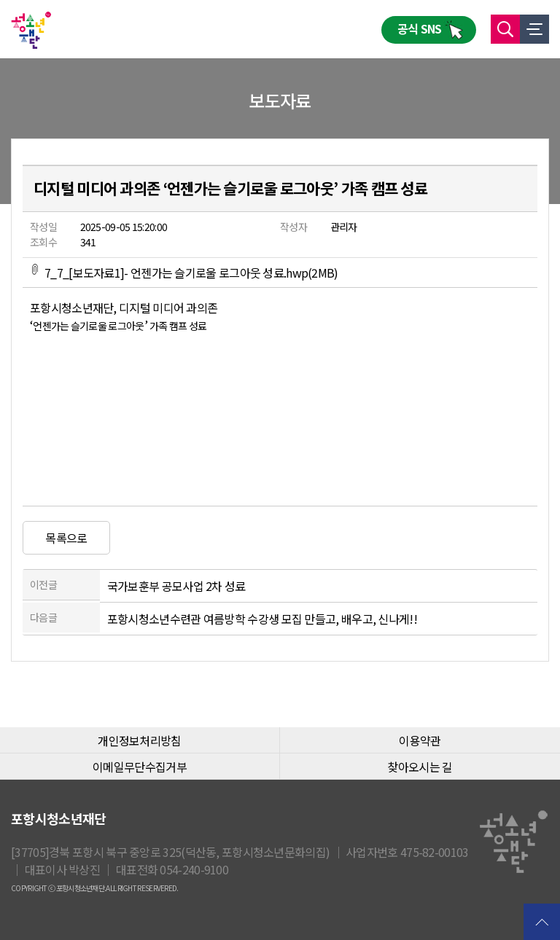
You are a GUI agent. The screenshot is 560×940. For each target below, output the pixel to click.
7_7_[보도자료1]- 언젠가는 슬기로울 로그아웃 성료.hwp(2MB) (184, 272)
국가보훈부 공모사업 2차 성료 (176, 586)
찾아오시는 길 (419, 766)
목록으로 (66, 538)
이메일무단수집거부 (140, 766)
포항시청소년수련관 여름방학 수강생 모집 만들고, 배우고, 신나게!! (262, 618)
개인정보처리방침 (139, 740)
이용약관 (419, 740)
